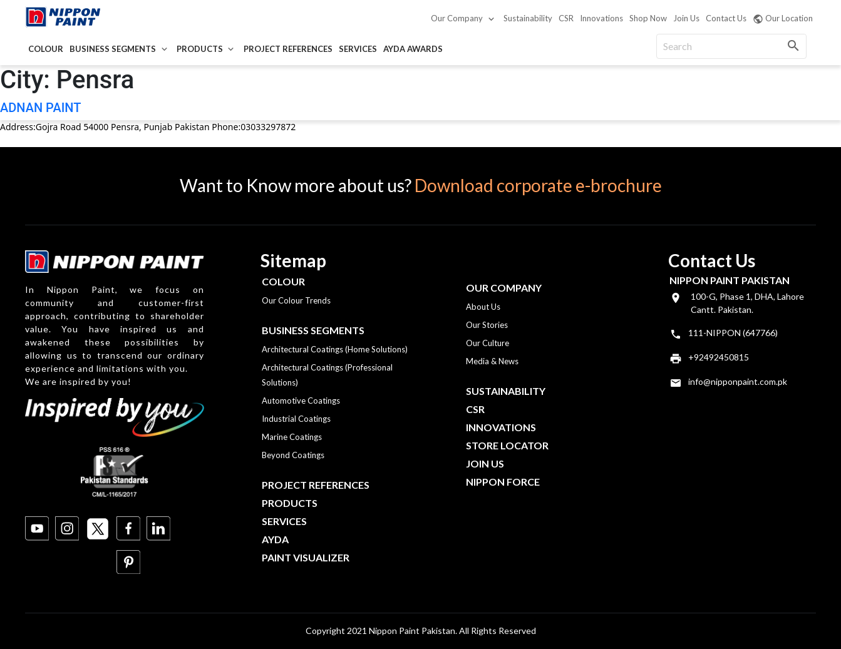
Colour (45, 49)
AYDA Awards (413, 49)
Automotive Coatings (301, 401)
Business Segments (113, 49)
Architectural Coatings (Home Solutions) (335, 349)
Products (200, 49)
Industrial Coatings (296, 419)
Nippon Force (503, 482)
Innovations (601, 18)
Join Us (686, 18)
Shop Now (648, 18)
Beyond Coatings (293, 455)
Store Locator (507, 445)
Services (358, 49)
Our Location (783, 19)
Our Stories (487, 325)
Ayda (275, 539)
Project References (288, 49)
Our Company (457, 18)
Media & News (492, 361)
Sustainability (527, 18)
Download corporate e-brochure (538, 185)
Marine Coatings (292, 437)
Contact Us (726, 18)
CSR (566, 18)
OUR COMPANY (504, 288)
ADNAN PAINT (40, 107)
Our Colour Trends (296, 300)
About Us (483, 307)
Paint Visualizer (305, 557)
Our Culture (487, 343)
